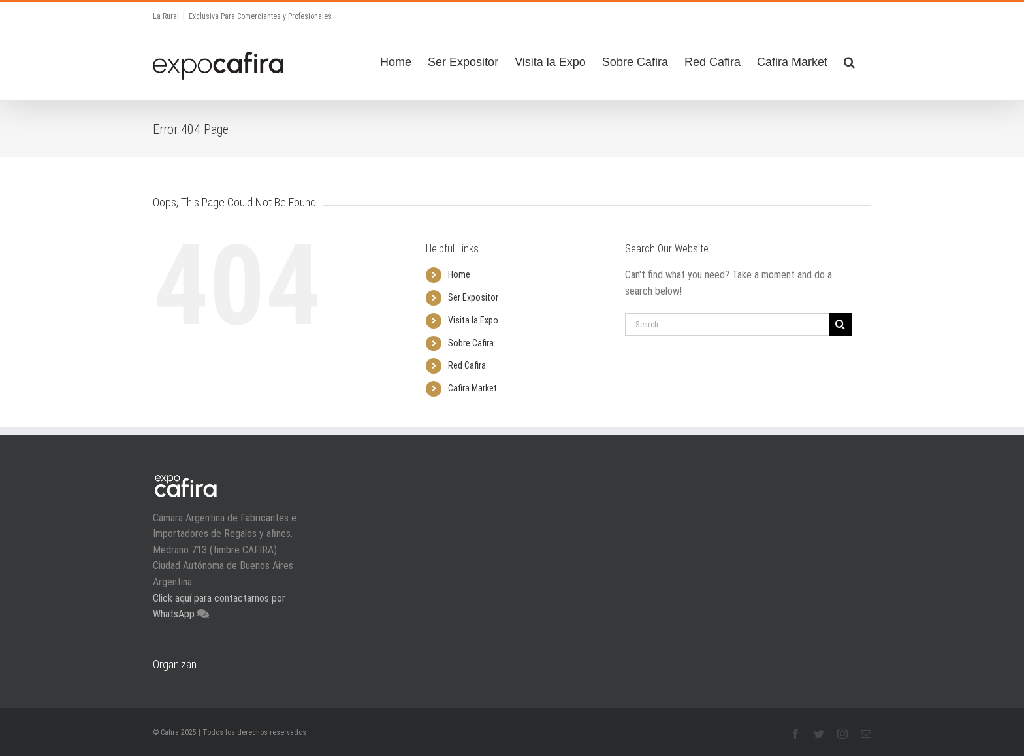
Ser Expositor (473, 297)
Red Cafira (467, 365)
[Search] (849, 60)
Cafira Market (472, 388)
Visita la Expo (473, 320)
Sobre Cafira (471, 343)
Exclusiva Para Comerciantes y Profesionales (260, 16)
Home (459, 274)
